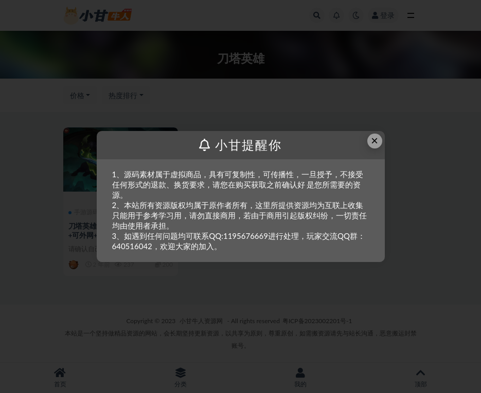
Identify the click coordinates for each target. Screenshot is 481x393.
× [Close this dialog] (374, 140)
